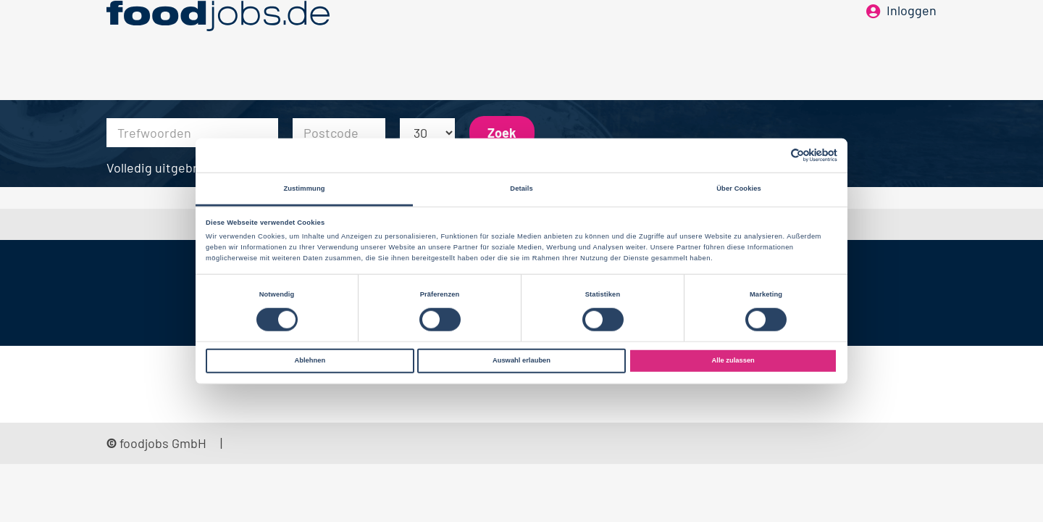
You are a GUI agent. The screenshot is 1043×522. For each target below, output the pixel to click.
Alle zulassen (733, 360)
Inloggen (912, 35)
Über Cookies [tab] (738, 188)
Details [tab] (521, 188)
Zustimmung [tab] (303, 188)
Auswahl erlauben (521, 360)
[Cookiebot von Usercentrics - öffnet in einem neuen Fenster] (774, 155)
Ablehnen (309, 360)
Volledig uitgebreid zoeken (183, 167)
